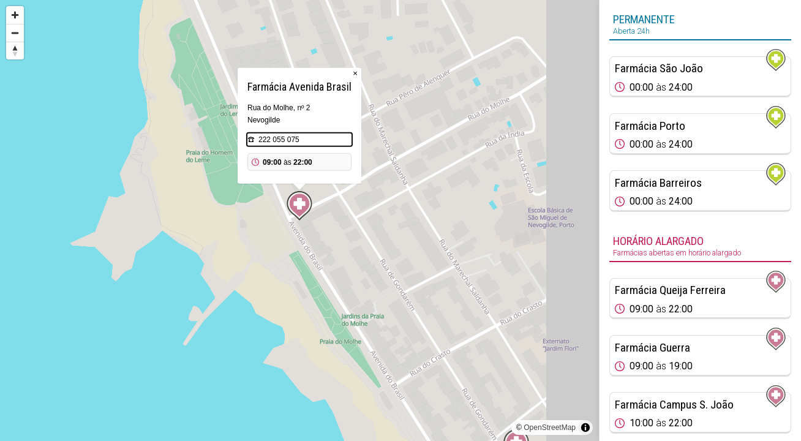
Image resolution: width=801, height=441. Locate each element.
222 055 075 (278, 139)
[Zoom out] (15, 33)
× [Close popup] (355, 73)
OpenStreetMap (550, 427)
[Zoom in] (15, 15)
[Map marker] (299, 206)
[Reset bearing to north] (15, 50)
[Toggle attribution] (585, 427)
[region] (299, 220)
